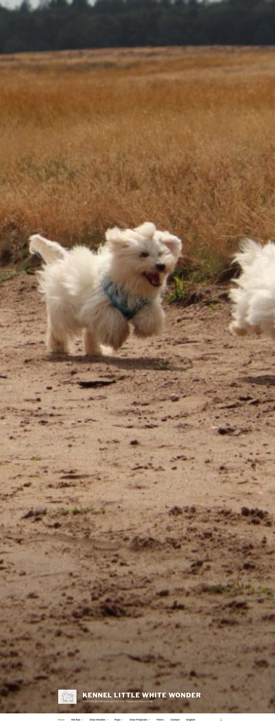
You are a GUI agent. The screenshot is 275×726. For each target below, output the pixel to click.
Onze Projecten (140, 719)
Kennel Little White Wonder (142, 695)
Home (61, 719)
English (190, 719)
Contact (175, 719)
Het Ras (77, 719)
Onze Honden (99, 719)
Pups (119, 719)
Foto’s (160, 719)
